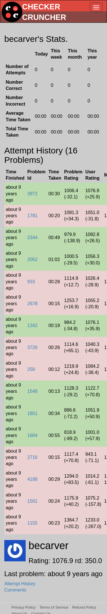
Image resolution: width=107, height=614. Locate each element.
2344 (32, 237)
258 (31, 369)
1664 (32, 435)
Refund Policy (84, 607)
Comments (15, 590)
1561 (32, 501)
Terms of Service (53, 607)
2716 (32, 457)
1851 (32, 413)
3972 (32, 193)
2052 (32, 259)
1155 (32, 523)
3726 (32, 347)
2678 (32, 303)
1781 (32, 215)
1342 (32, 325)
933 (31, 281)
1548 (32, 391)
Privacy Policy (23, 607)
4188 (32, 479)
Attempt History (19, 583)
